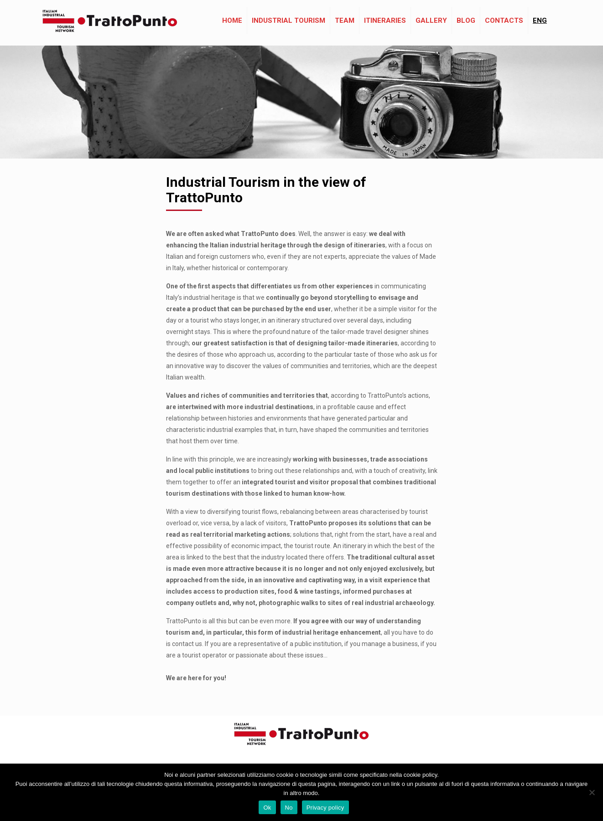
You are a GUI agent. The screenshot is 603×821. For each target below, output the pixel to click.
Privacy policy (325, 807)
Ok (267, 807)
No (289, 807)
